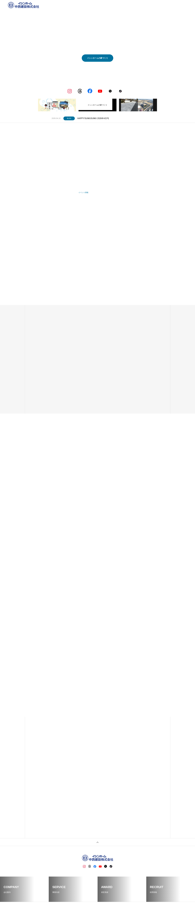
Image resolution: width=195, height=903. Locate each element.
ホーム (116, 5)
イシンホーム (152, 5)
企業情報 (124, 5)
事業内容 (133, 5)
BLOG (142, 5)
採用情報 (162, 5)
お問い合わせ (182, 5)
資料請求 (171, 5)
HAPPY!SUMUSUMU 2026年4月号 (93, 118)
